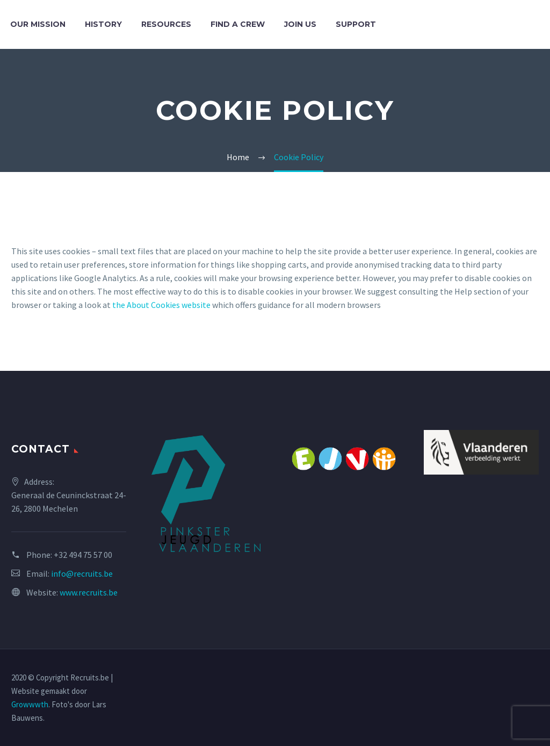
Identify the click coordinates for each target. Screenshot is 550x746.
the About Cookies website (161, 304)
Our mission (38, 24)
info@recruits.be (82, 573)
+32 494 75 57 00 (83, 554)
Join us (300, 24)
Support (356, 24)
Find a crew (238, 24)
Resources (166, 24)
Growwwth (29, 704)
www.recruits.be (89, 592)
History (103, 24)
